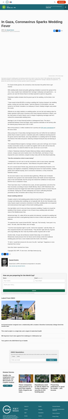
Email (38, 278)
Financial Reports (56, 406)
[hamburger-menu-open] (3, 2)
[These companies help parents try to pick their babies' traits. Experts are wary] (26, 378)
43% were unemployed (47, 127)
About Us (26, 406)
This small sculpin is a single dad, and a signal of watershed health (21, 331)
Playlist (39, 406)
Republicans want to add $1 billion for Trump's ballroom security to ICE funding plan (42, 388)
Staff (25, 412)
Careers (40, 416)
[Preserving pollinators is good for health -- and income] (58, 378)
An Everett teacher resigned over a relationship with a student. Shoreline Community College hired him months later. (32, 325)
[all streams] (66, 7)
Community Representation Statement (58, 410)
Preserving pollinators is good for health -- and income (57, 387)
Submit (34, 290)
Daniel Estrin (10, 30)
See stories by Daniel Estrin (17, 266)
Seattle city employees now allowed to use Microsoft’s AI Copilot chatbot (8, 378)
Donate (62, 2)
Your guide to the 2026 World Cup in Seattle (14, 340)
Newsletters (40, 412)
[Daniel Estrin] (4, 262)
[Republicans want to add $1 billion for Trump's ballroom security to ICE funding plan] (42, 378)
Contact (26, 409)
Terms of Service (56, 413)
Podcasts (40, 409)
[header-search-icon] (54, 2)
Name (4, 278)
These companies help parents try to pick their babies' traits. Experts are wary (25, 388)
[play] (4, 7)
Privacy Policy (55, 416)
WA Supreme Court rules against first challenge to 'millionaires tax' (21, 336)
